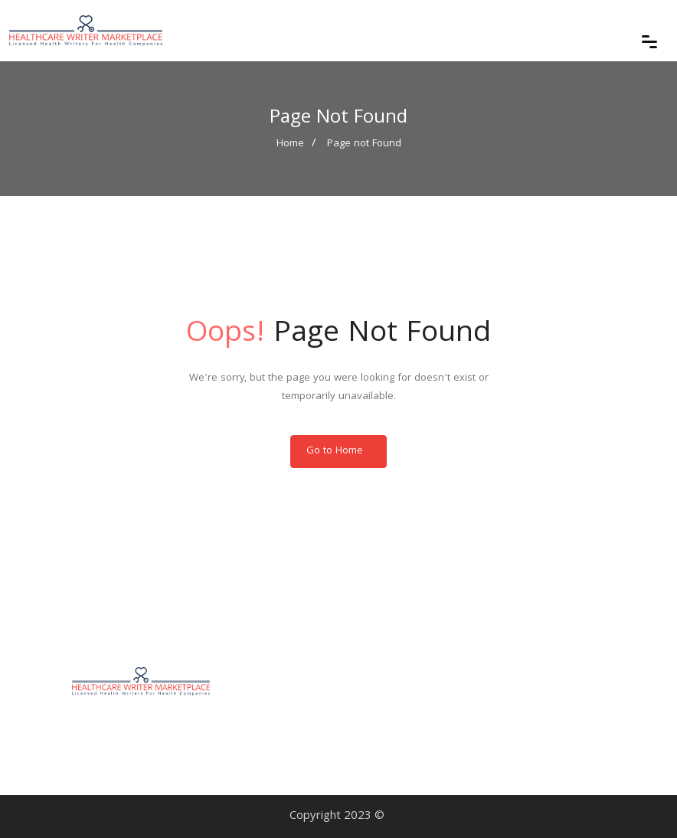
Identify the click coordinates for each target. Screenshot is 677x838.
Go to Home (334, 451)
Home (290, 144)
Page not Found (364, 144)
